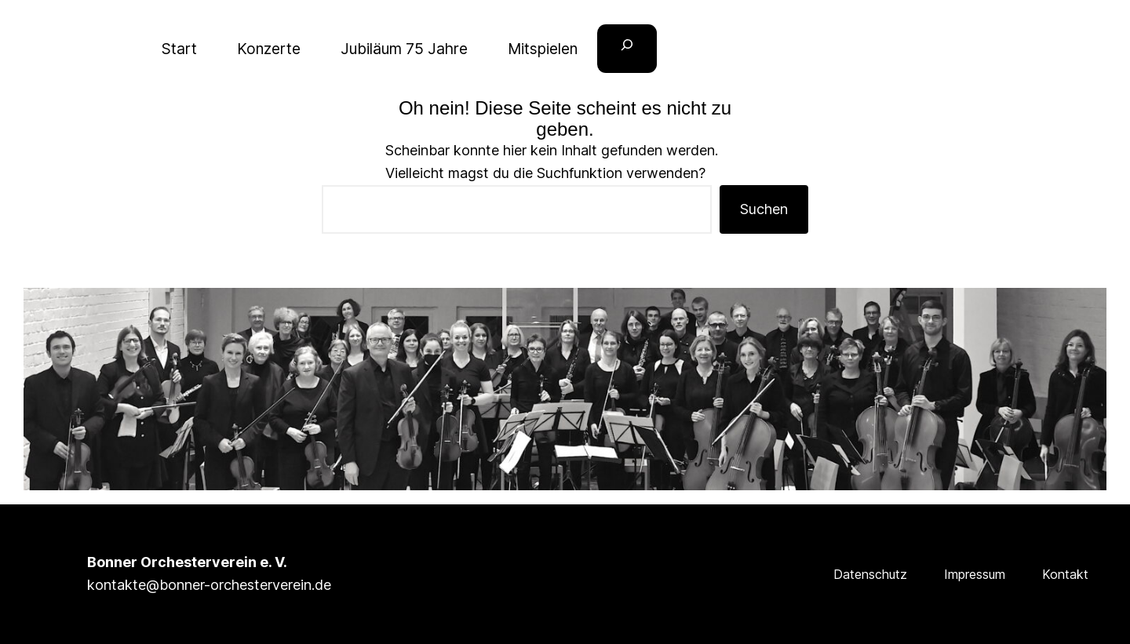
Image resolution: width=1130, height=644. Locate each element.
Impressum (974, 574)
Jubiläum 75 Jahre (404, 48)
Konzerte (269, 48)
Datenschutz (870, 574)
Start (179, 48)
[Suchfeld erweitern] (627, 49)
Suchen (764, 209)
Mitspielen (543, 48)
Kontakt (1065, 574)
